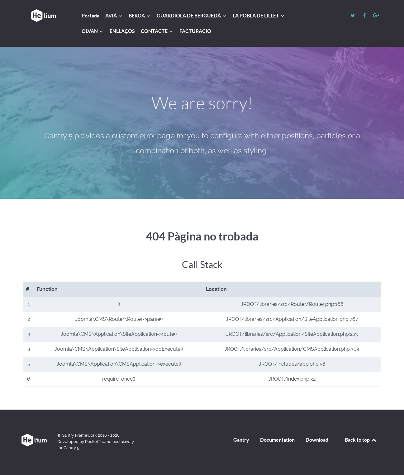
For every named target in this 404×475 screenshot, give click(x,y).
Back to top (361, 440)
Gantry (241, 440)
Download (317, 440)
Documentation (277, 440)
